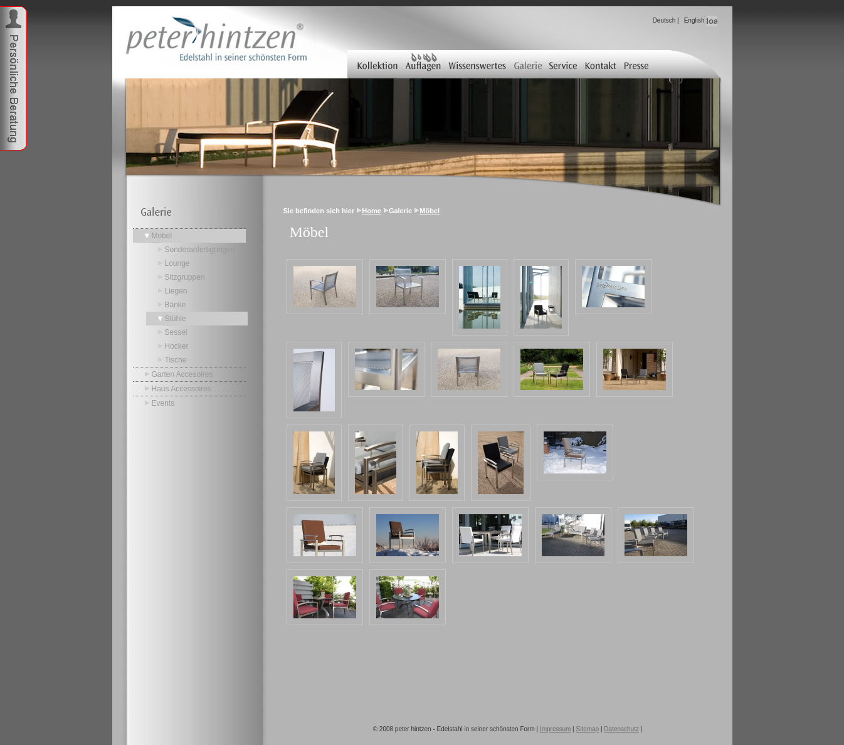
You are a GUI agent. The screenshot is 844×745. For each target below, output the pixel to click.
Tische (176, 360)
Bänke (175, 304)
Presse (637, 64)
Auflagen (423, 64)
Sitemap (587, 729)
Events (163, 403)
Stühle (175, 318)
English (694, 20)
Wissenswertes (477, 64)
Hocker (177, 346)
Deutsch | (666, 20)
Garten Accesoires (182, 374)
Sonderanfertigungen (200, 249)
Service (564, 64)
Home (371, 210)
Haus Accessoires (181, 388)
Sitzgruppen (185, 277)
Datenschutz (621, 729)
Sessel (176, 332)
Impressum (555, 729)
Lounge (177, 263)
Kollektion (374, 64)
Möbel (162, 235)
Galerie (528, 64)
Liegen (176, 291)
